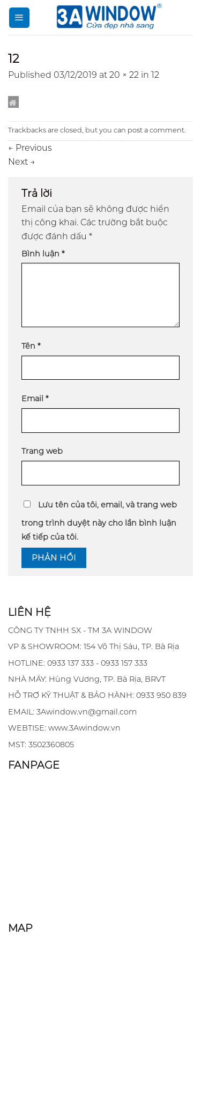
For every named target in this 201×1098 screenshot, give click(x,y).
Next (21, 162)
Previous (30, 148)
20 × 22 (124, 75)
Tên (30, 346)
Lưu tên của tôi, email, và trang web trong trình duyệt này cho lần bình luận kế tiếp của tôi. (99, 521)
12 (155, 75)
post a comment (156, 130)
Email (34, 398)
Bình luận (42, 254)
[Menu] (19, 18)
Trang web (42, 451)
